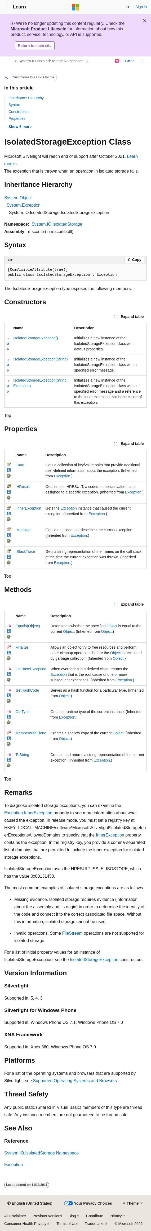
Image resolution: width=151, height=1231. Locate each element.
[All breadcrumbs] (9, 61)
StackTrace (25, 551)
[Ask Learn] (117, 61)
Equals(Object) (28, 626)
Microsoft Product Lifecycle (38, 29)
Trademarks (94, 1224)
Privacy (116, 1216)
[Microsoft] (75, 7)
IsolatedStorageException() (35, 338)
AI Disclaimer (15, 1216)
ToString (22, 755)
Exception (62, 476)
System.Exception (24, 205)
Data (20, 465)
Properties (16, 118)
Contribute (94, 1216)
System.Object (18, 198)
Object (111, 626)
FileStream (72, 933)
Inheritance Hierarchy (26, 98)
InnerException (28, 508)
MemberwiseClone (31, 733)
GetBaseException (31, 669)
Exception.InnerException (28, 813)
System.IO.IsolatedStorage (57, 224)
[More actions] (142, 61)
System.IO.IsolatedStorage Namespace (51, 61)
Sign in (141, 7)
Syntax (14, 105)
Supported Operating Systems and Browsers (75, 1080)
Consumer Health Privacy (25, 1224)
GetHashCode (27, 690)
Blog (72, 1216)
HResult (23, 486)
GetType (23, 712)
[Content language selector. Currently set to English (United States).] (29, 1203)
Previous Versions (47, 1216)
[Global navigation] (5, 7)
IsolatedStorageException (94, 959)
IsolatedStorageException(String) (40, 359)
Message (24, 530)
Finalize (22, 647)
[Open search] (128, 7)
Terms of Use (67, 1224)
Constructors (18, 112)
